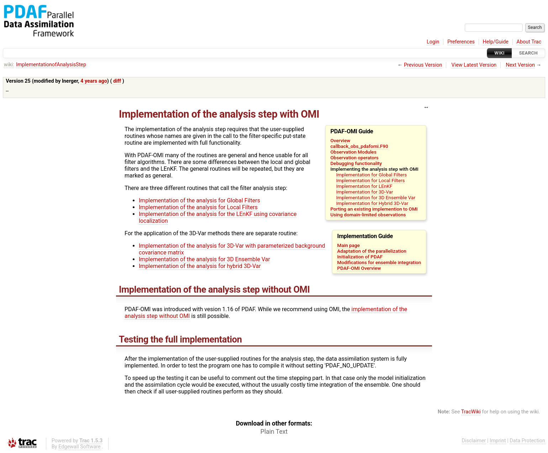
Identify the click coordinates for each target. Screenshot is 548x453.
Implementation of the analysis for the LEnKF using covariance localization (217, 217)
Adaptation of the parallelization (371, 251)
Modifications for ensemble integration (379, 262)
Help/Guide (496, 42)
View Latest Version (474, 65)
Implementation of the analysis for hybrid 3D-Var (200, 266)
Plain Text (274, 431)
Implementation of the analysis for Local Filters (198, 207)
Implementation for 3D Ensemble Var (375, 197)
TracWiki (471, 412)
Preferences (461, 42)
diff (117, 81)
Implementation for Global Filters (371, 174)
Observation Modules (353, 152)
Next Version (520, 65)
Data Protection (527, 441)
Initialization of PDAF (360, 256)
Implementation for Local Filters (370, 180)
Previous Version (423, 65)
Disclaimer (474, 441)
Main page (348, 245)
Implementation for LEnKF (364, 186)
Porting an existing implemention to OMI (374, 209)
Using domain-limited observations (368, 214)
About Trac (529, 42)
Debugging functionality (356, 163)
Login (433, 42)
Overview (341, 140)
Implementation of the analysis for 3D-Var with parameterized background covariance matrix (232, 249)
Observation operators (355, 157)
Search (528, 53)
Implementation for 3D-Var (364, 192)
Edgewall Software (79, 447)
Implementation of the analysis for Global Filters (199, 200)
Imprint (498, 441)
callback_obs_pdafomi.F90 (359, 146)
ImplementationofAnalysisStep (51, 65)
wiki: (9, 65)
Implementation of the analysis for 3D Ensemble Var (204, 259)
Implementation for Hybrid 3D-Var (372, 203)
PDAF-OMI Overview (359, 268)
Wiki (499, 53)
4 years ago (93, 81)
